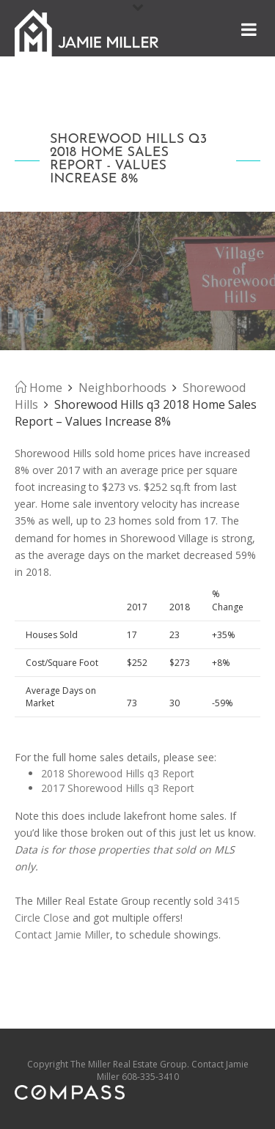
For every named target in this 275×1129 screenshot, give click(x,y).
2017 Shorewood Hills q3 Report (117, 788)
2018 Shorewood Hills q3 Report (117, 773)
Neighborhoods (122, 388)
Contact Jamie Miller (62, 934)
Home (38, 388)
